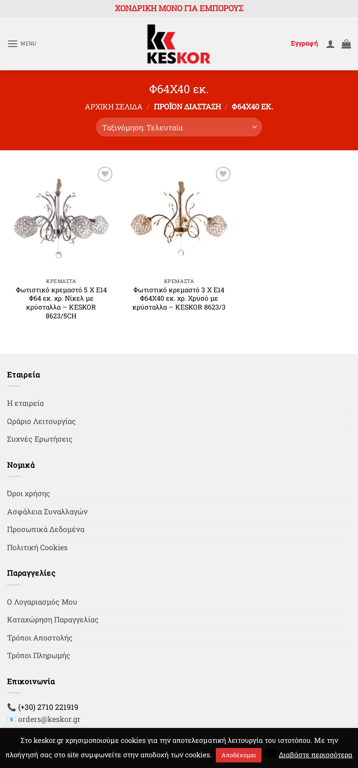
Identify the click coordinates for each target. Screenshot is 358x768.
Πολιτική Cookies (37, 547)
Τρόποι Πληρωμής (38, 655)
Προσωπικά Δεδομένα (45, 529)
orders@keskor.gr (49, 719)
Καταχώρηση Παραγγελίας (53, 619)
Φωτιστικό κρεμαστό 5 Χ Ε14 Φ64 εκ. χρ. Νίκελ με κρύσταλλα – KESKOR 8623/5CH (61, 303)
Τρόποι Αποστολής (40, 637)
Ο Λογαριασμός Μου (42, 601)
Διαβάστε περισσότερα (315, 754)
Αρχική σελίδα (114, 106)
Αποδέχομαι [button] (238, 755)
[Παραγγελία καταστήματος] (179, 127)
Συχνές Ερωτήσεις (40, 439)
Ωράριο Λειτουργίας (41, 421)
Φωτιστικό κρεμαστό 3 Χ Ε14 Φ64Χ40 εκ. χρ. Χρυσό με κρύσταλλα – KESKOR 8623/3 (179, 298)
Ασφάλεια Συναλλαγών (47, 511)
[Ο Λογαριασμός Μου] (330, 44)
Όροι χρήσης (28, 493)
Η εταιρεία (25, 403)
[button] (21, 43)
